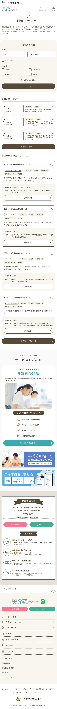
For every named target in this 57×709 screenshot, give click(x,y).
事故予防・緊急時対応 (11, 303)
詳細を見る (28, 198)
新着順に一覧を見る (28, 147)
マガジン (7, 651)
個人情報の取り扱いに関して (45, 689)
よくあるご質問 (8, 668)
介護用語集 (6, 663)
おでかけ (7, 645)
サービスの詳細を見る (28, 443)
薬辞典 (6, 633)
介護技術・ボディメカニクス (13, 170)
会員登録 (41, 9)
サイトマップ (7, 677)
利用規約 (19, 693)
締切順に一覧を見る (28, 341)
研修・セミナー (10, 639)
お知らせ (5, 672)
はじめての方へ (8, 658)
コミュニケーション (10, 214)
